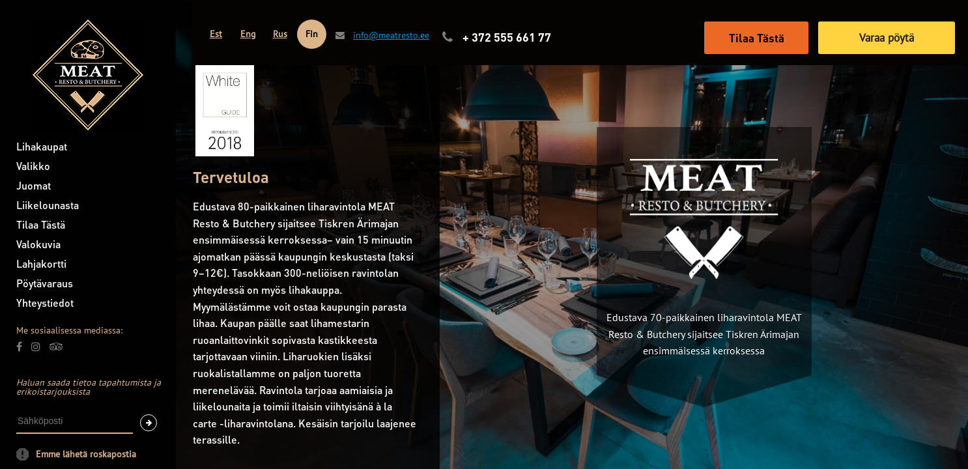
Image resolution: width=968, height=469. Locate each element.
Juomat (33, 185)
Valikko (33, 166)
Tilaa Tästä (40, 224)
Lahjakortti (41, 263)
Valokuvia (38, 244)
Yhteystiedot (45, 302)
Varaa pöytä (886, 38)
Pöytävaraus (44, 283)
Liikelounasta (47, 205)
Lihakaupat (41, 146)
